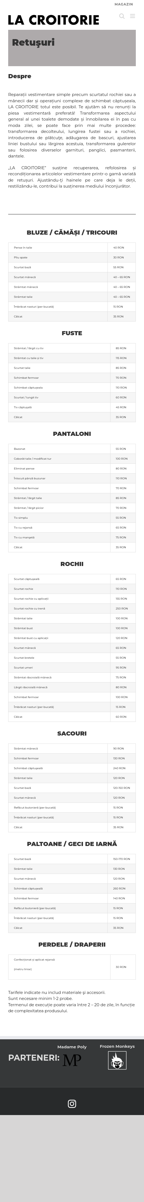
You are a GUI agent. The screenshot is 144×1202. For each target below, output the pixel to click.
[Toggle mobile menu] (133, 16)
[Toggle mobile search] (122, 16)
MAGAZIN (124, 4)
